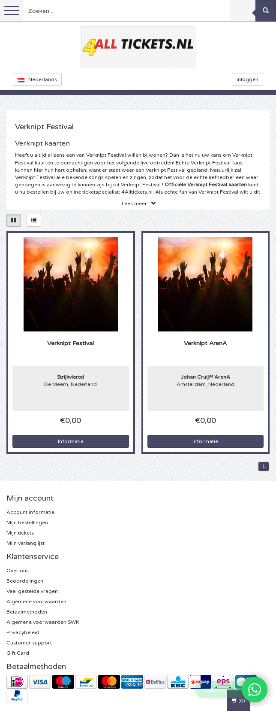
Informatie (71, 441)
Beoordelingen (24, 581)
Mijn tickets (20, 533)
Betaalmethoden (26, 612)
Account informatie (30, 512)
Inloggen (247, 79)
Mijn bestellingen (27, 523)
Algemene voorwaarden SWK (42, 622)
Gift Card (17, 653)
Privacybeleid (22, 632)
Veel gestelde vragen (32, 591)
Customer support (29, 643)
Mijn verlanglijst (25, 543)
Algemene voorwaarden (36, 602)
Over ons (17, 571)
